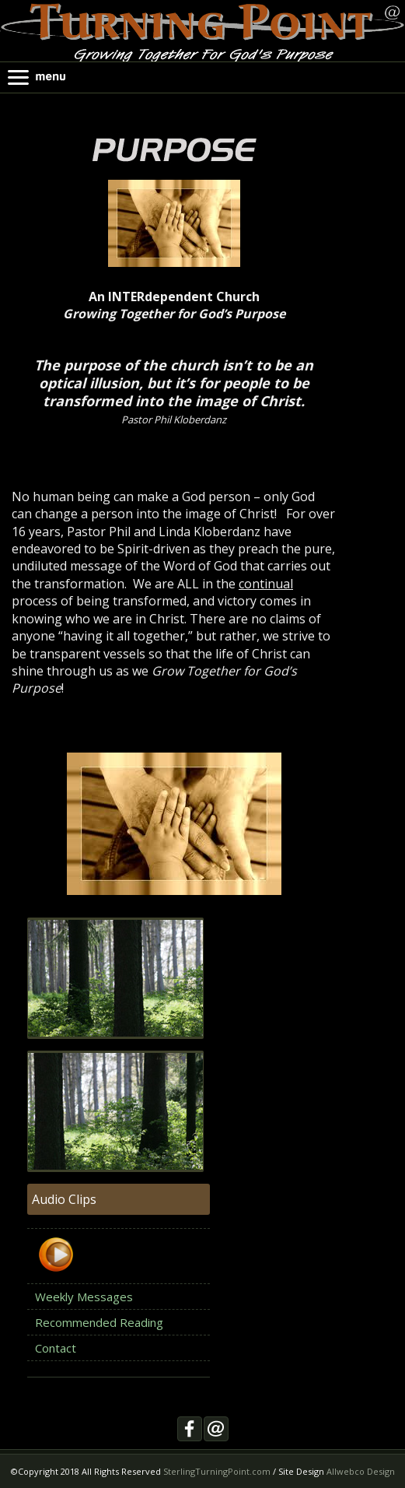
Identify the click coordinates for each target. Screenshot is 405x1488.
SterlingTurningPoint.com (217, 1471)
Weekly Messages (84, 1296)
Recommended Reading (99, 1322)
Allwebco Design (360, 1471)
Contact (55, 1348)
